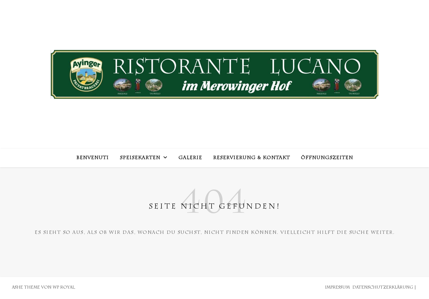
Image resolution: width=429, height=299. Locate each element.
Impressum (337, 288)
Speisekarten (140, 158)
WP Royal (63, 288)
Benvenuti (92, 158)
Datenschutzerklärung (382, 288)
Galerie (190, 158)
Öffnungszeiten (327, 158)
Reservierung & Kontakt (251, 158)
